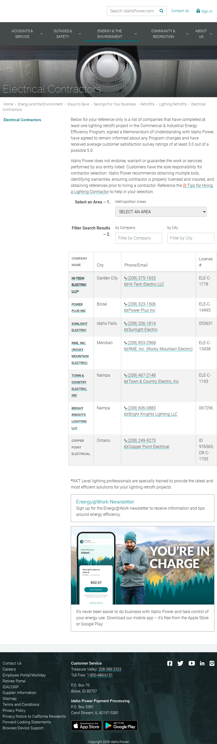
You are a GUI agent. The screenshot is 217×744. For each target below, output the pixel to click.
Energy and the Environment (40, 104)
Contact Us (12, 663)
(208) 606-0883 (142, 408)
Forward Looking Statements (27, 722)
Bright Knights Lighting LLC (152, 414)
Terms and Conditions (21, 704)
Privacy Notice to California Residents (34, 716)
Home (8, 104)
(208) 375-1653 (142, 278)
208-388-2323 (110, 669)
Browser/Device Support (23, 728)
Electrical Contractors (22, 120)
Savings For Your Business (115, 104)
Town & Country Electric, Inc (153, 381)
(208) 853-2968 (142, 342)
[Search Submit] (157, 11)
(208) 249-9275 (142, 440)
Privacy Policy (14, 710)
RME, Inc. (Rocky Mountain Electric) (160, 348)
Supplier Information (19, 692)
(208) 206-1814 (142, 323)
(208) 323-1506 (142, 304)
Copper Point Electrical (148, 446)
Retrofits (147, 104)
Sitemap (9, 698)
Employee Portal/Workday (24, 675)
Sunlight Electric (143, 329)
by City (172, 228)
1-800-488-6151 (100, 675)
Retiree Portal (14, 681)
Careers (9, 669)
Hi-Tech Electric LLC (146, 284)
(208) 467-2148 (142, 375)
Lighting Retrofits (173, 104)
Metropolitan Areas (130, 202)
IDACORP (11, 687)
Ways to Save (78, 104)
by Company (125, 228)
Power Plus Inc (141, 310)
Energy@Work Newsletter (105, 502)
